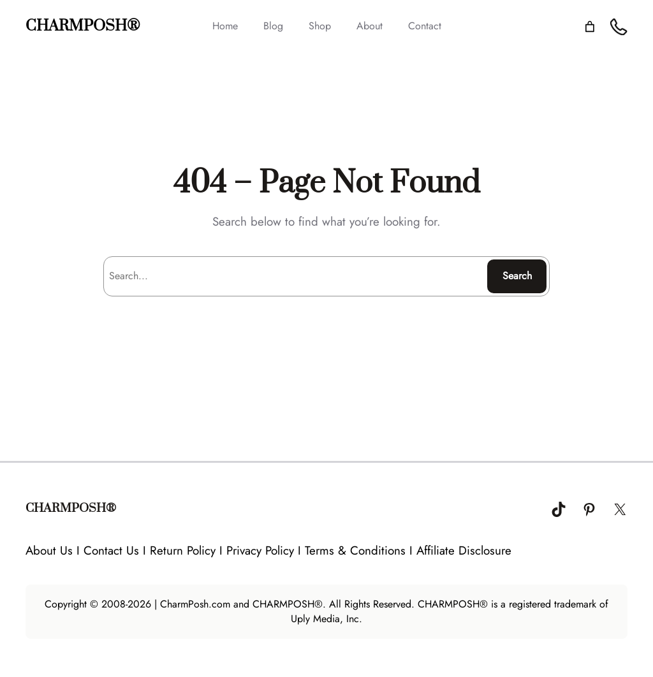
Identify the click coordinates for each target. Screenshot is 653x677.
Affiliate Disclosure (463, 550)
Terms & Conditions (355, 550)
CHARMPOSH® (83, 26)
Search (517, 275)
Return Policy (183, 550)
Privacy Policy (260, 550)
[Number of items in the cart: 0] (589, 26)
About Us (49, 550)
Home (225, 25)
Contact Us (111, 550)
